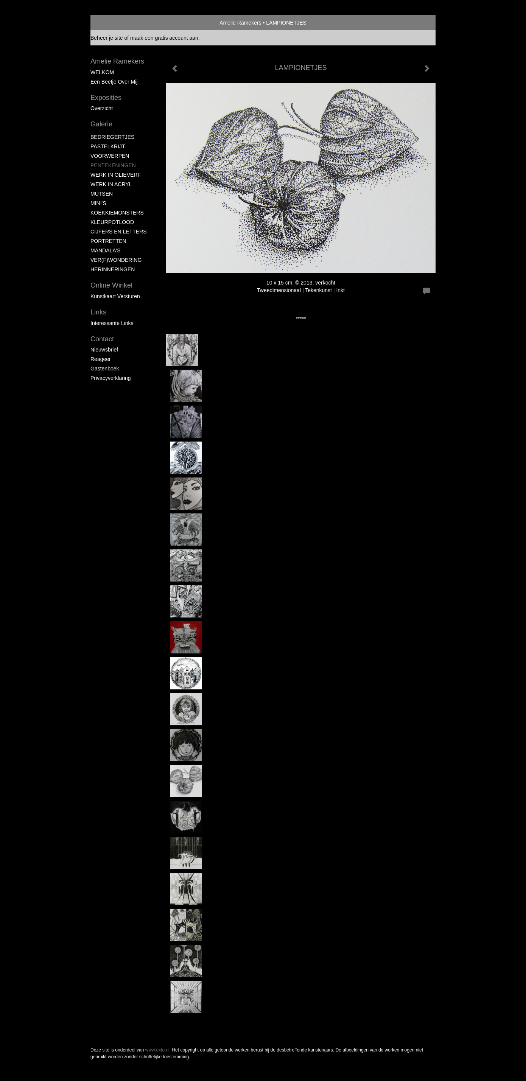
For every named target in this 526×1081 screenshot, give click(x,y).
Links (98, 312)
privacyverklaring (110, 378)
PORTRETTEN (108, 241)
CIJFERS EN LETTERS (118, 232)
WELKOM (102, 72)
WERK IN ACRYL (111, 184)
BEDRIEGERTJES (112, 137)
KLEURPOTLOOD (112, 222)
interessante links (112, 323)
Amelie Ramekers (240, 23)
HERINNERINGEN (112, 269)
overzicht (101, 108)
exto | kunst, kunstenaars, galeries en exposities (111, 22)
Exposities (105, 97)
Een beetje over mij (114, 82)
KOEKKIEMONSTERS (117, 213)
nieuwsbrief (104, 350)
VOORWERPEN (109, 156)
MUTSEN (101, 194)
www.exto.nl (157, 1050)
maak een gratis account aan (164, 38)
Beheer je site (106, 38)
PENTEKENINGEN (113, 165)
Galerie (101, 124)
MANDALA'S (105, 250)
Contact (102, 339)
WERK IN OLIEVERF (115, 175)
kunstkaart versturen (115, 296)
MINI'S (98, 203)
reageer (100, 359)
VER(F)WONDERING (116, 260)
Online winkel (111, 285)
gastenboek (104, 369)
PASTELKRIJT (107, 146)
